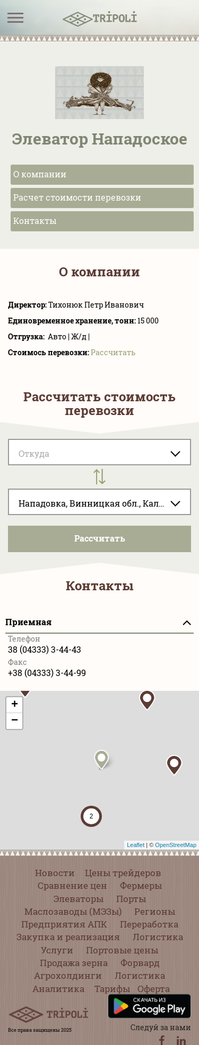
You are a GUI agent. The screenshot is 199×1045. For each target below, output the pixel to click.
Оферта (153, 989)
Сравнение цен (72, 885)
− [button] (14, 721)
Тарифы (112, 989)
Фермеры (141, 885)
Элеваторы (78, 899)
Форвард (140, 963)
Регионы (154, 911)
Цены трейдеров (123, 873)
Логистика (158, 937)
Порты (131, 899)
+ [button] (14, 705)
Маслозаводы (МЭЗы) (73, 911)
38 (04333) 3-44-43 (44, 649)
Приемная (28, 621)
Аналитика (58, 989)
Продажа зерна (74, 963)
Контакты (35, 220)
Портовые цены (122, 950)
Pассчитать (113, 352)
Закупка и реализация (68, 937)
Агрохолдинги (68, 975)
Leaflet (135, 845)
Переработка (149, 924)
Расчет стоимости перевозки (77, 197)
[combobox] (99, 502)
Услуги (57, 950)
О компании (39, 173)
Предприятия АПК (64, 924)
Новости (55, 873)
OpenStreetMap (175, 845)
